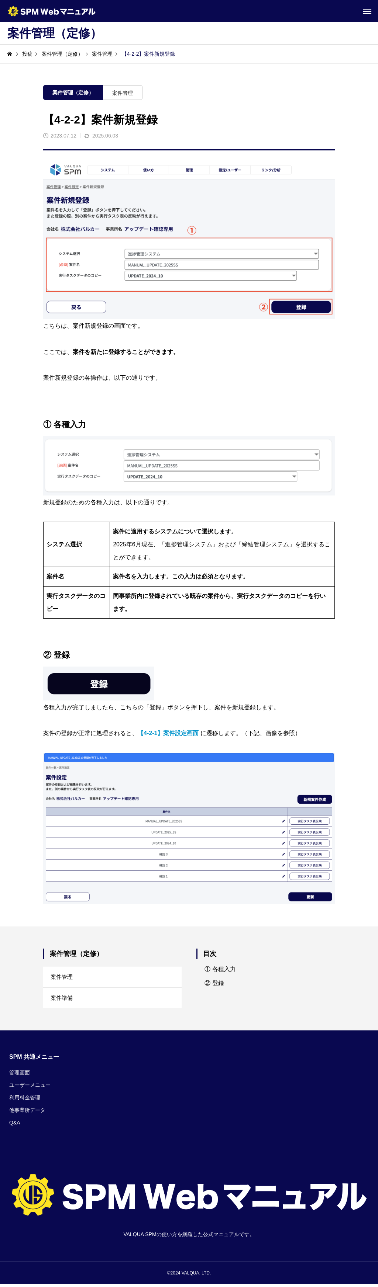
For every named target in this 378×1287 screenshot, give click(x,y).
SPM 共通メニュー (34, 1060)
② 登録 (214, 983)
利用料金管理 (24, 1100)
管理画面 (19, 1075)
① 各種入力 (220, 969)
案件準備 (62, 1000)
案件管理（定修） (73, 92)
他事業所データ (27, 1113)
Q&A (14, 1125)
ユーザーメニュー (30, 1088)
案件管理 (122, 93)
